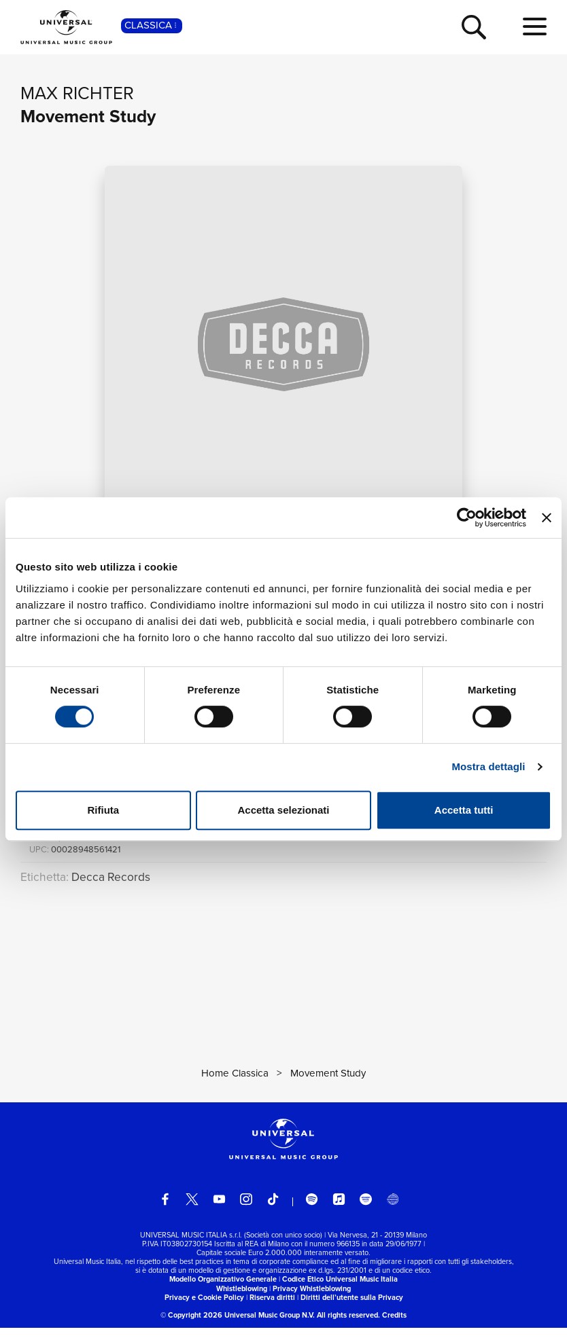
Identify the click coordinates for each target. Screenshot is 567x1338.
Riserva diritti (272, 1307)
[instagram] (246, 1209)
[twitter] (192, 1209)
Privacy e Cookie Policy (204, 1307)
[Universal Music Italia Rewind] (392, 1209)
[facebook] (165, 1209)
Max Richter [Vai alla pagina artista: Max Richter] (77, 93)
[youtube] (219, 1209)
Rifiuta (103, 810)
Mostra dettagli (488, 766)
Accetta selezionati (283, 810)
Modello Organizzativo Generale (223, 1289)
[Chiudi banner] (546, 517)
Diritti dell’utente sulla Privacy (351, 1307)
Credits (394, 1325)
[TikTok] (273, 1209)
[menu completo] (535, 27)
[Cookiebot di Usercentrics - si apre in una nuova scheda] (466, 517)
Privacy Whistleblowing (312, 1298)
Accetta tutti (464, 810)
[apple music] (339, 1209)
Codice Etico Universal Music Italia (340, 1289)
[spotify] (312, 1209)
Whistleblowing (241, 1298)
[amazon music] (365, 1209)
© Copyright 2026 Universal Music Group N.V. (237, 1325)
